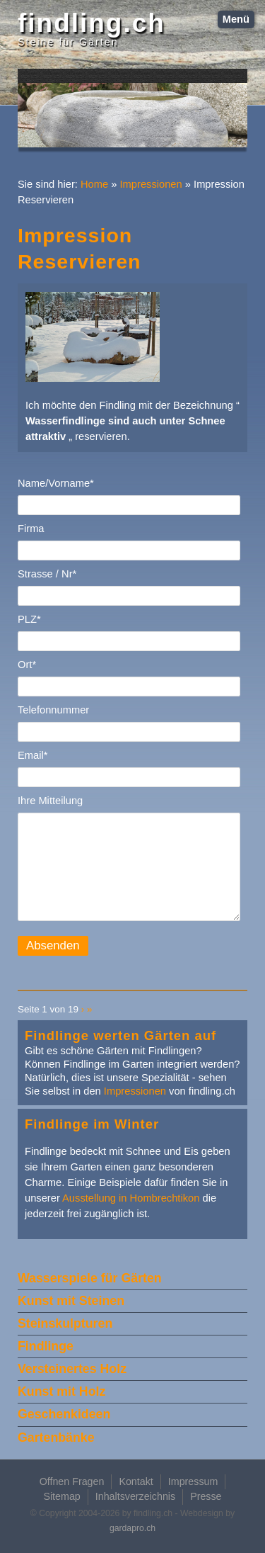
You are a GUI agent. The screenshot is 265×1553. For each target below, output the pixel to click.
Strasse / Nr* (47, 574)
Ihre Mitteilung (50, 800)
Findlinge (45, 1346)
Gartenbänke (56, 1437)
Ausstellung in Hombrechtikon (130, 1198)
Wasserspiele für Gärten (90, 1278)
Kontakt (136, 1481)
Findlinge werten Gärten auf (120, 1035)
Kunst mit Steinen (71, 1301)
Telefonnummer (53, 710)
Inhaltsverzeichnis (135, 1496)
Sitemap (61, 1496)
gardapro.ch (132, 1528)
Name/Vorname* (56, 483)
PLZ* (29, 619)
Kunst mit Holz (61, 1391)
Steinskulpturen (65, 1323)
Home (94, 184)
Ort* (27, 664)
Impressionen (151, 184)
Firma (31, 528)
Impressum (193, 1481)
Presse (205, 1496)
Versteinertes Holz (72, 1369)
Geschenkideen (64, 1414)
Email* (32, 755)
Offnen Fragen (72, 1481)
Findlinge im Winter (92, 1124)
